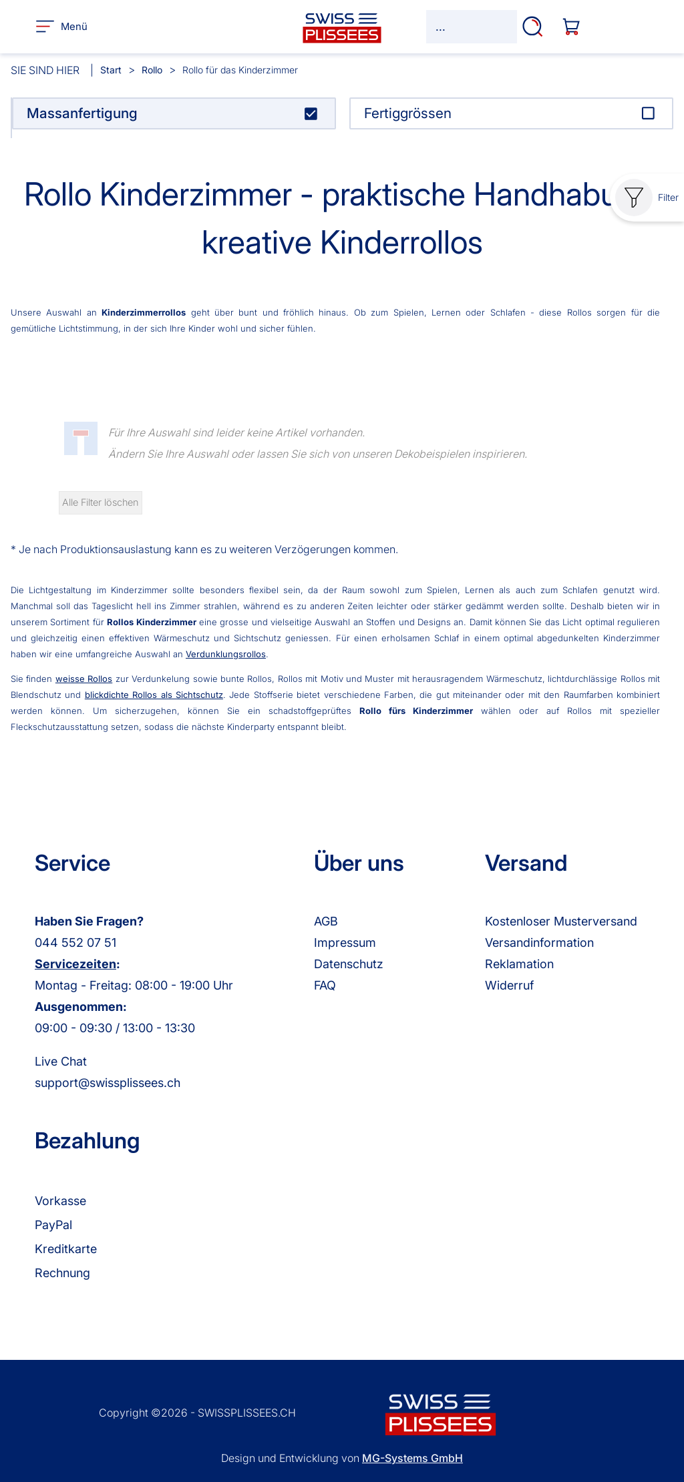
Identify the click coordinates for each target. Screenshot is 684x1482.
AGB (326, 921)
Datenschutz (348, 964)
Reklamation (519, 964)
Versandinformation (539, 943)
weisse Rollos (83, 678)
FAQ (325, 985)
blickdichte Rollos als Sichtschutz (154, 694)
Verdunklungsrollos (226, 654)
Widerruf (509, 985)
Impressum (345, 943)
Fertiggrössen (408, 113)
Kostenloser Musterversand (561, 921)
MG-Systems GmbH (412, 1458)
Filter (647, 197)
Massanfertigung (82, 113)
